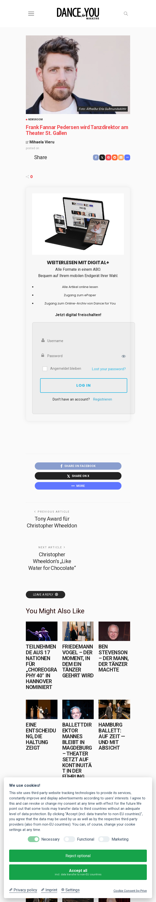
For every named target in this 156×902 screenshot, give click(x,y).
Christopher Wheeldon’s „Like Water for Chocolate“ (52, 561)
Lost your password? (109, 369)
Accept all (78, 872)
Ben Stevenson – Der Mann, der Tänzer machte (113, 658)
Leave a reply (43, 594)
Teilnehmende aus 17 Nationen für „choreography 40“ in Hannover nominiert (41, 667)
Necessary (50, 839)
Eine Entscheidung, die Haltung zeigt (41, 736)
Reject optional (78, 855)
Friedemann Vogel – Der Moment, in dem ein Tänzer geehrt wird (78, 661)
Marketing (120, 839)
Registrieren (102, 399)
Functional (85, 839)
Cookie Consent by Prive (130, 891)
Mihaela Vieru (41, 142)
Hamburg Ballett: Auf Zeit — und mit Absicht (112, 736)
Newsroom (35, 119)
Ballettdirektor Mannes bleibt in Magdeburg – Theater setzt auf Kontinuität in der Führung (77, 751)
